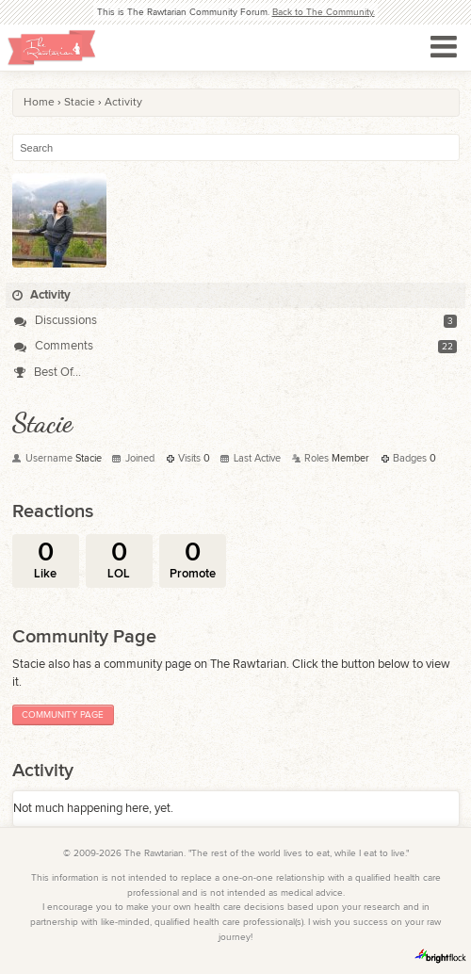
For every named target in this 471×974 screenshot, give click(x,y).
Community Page (63, 715)
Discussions (55, 320)
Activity (42, 294)
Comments (53, 345)
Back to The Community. (323, 12)
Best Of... (47, 372)
